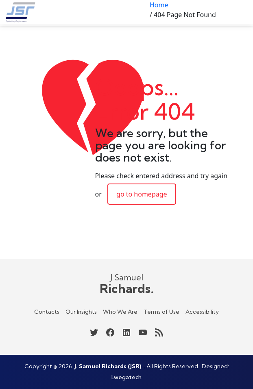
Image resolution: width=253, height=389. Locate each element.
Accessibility (202, 311)
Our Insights (81, 311)
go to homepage (141, 194)
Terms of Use (161, 311)
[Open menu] (240, 12)
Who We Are (120, 311)
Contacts (46, 311)
